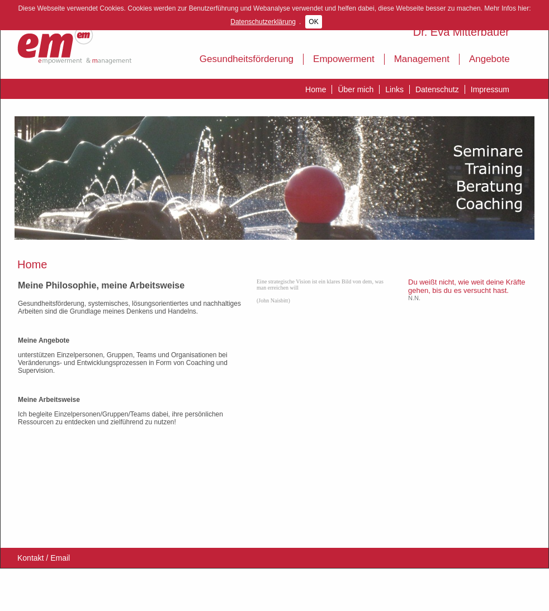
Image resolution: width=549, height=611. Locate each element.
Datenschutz (437, 89)
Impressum (490, 89)
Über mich (355, 89)
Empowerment (344, 59)
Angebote (489, 59)
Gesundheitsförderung (247, 59)
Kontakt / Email (43, 557)
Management (421, 59)
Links (394, 89)
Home (315, 89)
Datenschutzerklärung (263, 22)
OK (313, 22)
